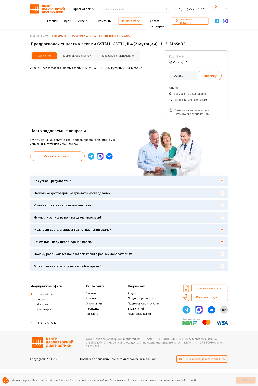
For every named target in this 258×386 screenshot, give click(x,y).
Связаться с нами (57, 156)
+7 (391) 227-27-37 (190, 9)
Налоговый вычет (139, 314)
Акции (132, 293)
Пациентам (128, 21)
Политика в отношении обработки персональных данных (117, 359)
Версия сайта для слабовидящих (204, 359)
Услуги (44, 35)
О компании (103, 21)
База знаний (136, 308)
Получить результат (186, 21)
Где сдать (154, 21)
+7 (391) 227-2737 (45, 323)
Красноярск (82, 9)
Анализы (84, 21)
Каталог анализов (209, 288)
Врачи (68, 21)
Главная (52, 21)
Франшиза (93, 308)
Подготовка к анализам (143, 303)
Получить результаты (142, 298)
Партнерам (156, 26)
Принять (245, 380)
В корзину (209, 76)
